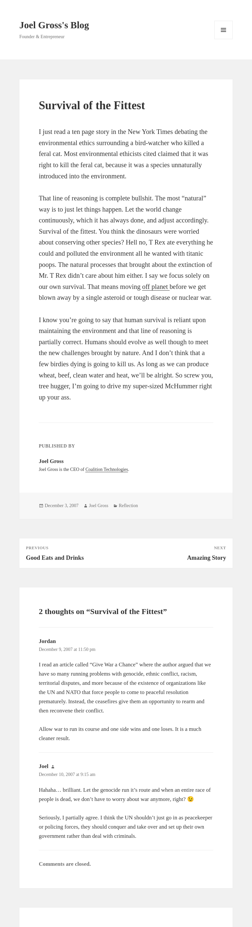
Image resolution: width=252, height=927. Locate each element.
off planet (155, 286)
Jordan (47, 641)
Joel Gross (98, 505)
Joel (43, 766)
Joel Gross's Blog (54, 25)
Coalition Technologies (106, 469)
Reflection (128, 505)
